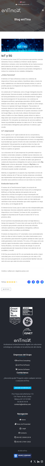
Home (22, 420)
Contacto (22, 433)
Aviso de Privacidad (22, 424)
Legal (22, 428)
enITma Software (22, 365)
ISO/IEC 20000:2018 (22, 437)
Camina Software (22, 369)
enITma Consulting (22, 360)
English (23, 2)
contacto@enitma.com (23, 4)
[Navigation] (43, 10)
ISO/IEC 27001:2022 (22, 442)
